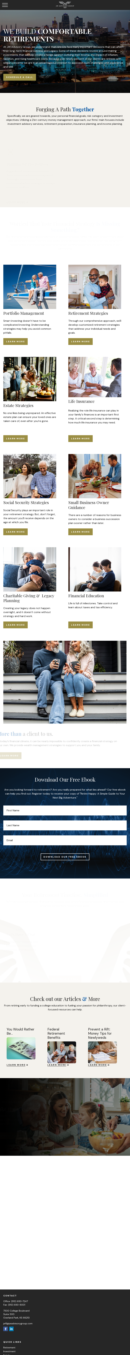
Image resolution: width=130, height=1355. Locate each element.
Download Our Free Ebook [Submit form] (65, 856)
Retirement (9, 1347)
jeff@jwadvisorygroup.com (17, 1323)
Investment (9, 1351)
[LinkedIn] (11, 1329)
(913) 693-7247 (19, 1301)
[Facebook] (5, 1329)
